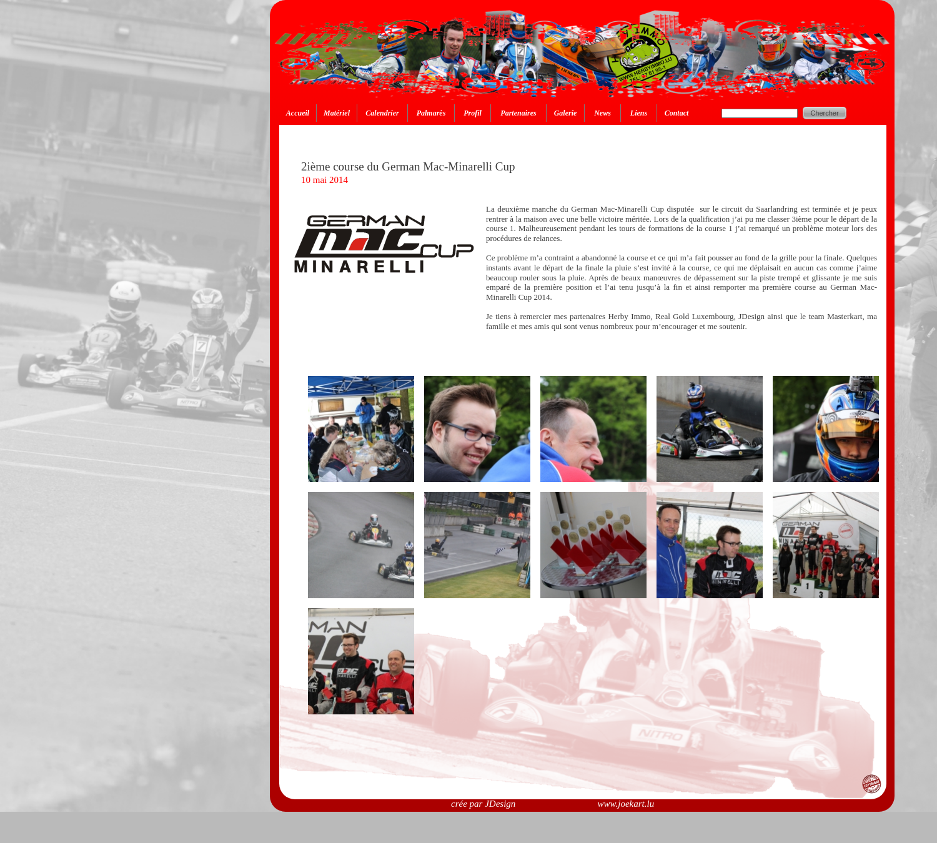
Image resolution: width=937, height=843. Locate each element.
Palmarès (431, 113)
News (602, 113)
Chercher (824, 113)
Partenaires (518, 113)
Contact (677, 113)
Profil (473, 113)
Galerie (565, 113)
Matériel (337, 113)
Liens (638, 113)
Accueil (297, 113)
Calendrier (382, 113)
